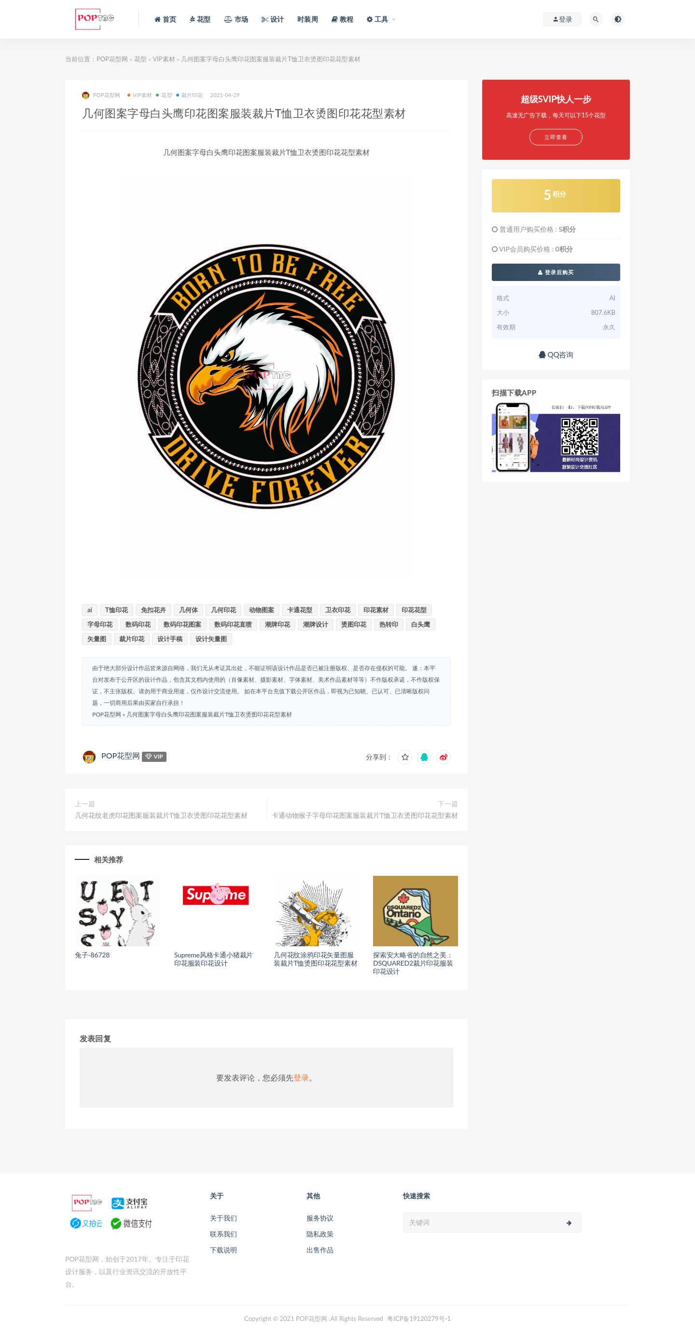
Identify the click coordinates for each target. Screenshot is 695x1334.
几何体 (188, 610)
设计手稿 (169, 639)
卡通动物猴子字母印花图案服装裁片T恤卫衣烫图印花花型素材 (365, 815)
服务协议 (320, 1218)
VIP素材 (164, 59)
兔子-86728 (92, 955)
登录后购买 (556, 272)
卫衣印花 (337, 610)
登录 (301, 1077)
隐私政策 (320, 1234)
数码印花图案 (182, 624)
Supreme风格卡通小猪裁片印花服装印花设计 (213, 959)
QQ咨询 (556, 354)
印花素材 (376, 610)
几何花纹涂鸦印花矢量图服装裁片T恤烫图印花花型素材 (316, 959)
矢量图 (96, 639)
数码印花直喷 (233, 624)
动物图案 (261, 610)
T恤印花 (116, 610)
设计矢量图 (211, 639)
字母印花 (99, 624)
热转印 (388, 624)
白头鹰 (420, 624)
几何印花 (223, 610)
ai (89, 610)
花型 (140, 59)
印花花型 (414, 610)
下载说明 (223, 1250)
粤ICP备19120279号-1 (419, 1318)
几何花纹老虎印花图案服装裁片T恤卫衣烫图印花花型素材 (161, 815)
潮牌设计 (315, 624)
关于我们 (223, 1218)
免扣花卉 (153, 610)
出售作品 (320, 1250)
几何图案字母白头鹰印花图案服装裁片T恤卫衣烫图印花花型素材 (209, 714)
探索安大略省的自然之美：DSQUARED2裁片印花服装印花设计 (413, 963)
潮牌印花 (277, 624)
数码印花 (138, 624)
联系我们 (223, 1234)
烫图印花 (353, 624)
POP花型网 (112, 59)
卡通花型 (299, 610)
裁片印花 (189, 95)
